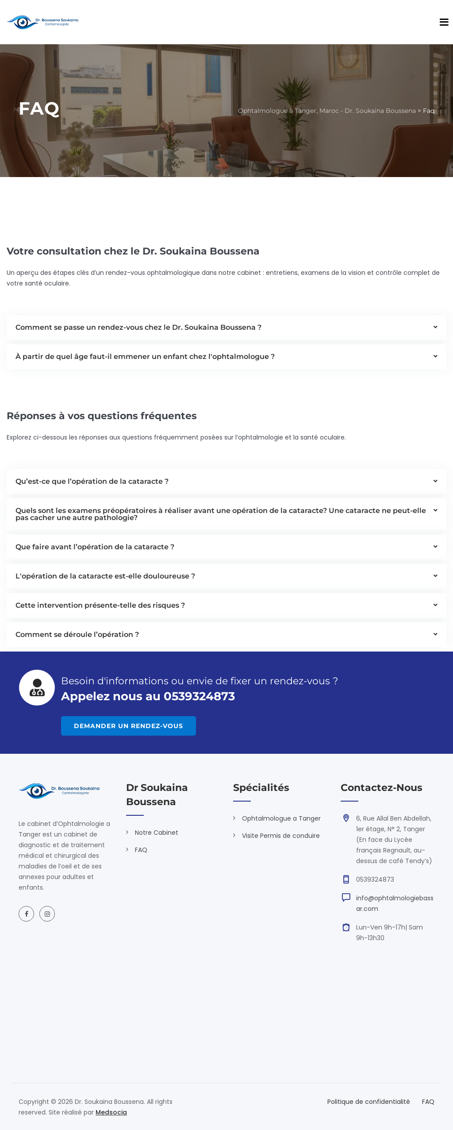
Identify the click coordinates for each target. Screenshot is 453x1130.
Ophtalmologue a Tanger (281, 818)
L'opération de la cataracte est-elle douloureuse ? (105, 576)
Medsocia (111, 1112)
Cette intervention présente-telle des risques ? (100, 605)
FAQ (141, 849)
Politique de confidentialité (368, 1101)
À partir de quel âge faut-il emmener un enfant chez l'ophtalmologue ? (145, 356)
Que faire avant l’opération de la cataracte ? (94, 547)
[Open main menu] (444, 22)
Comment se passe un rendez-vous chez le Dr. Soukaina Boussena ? (138, 327)
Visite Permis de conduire (281, 835)
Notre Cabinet (156, 832)
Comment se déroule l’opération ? (77, 634)
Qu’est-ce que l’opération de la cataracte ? (92, 481)
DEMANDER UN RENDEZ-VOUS (133, 726)
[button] (226, 327)
